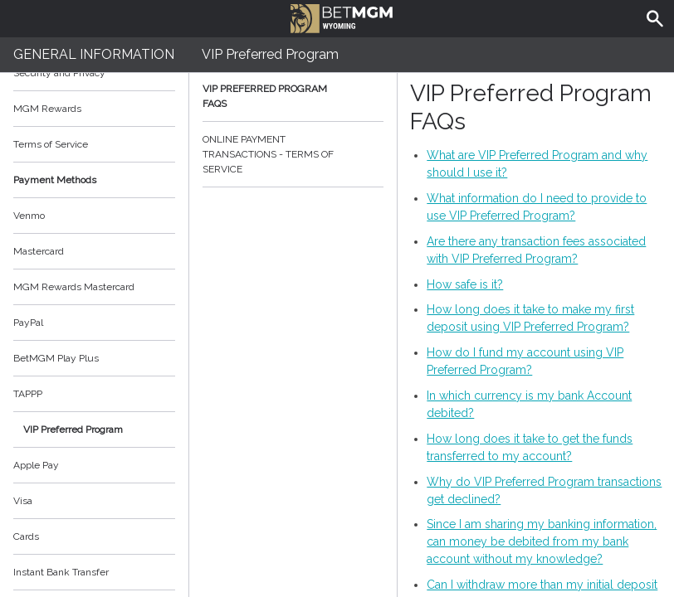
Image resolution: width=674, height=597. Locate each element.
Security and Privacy (59, 73)
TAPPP (27, 394)
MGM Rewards (47, 108)
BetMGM (342, 16)
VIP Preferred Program (73, 429)
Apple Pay (36, 465)
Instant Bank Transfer (61, 572)
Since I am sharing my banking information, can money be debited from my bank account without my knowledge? (542, 541)
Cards (26, 536)
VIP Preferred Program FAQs (293, 96)
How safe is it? (465, 284)
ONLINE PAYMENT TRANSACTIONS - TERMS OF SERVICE (293, 154)
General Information (93, 54)
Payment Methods (94, 180)
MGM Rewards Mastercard (73, 287)
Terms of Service (94, 144)
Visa (22, 501)
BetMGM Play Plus (56, 358)
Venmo (29, 215)
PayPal (28, 322)
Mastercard (38, 251)
